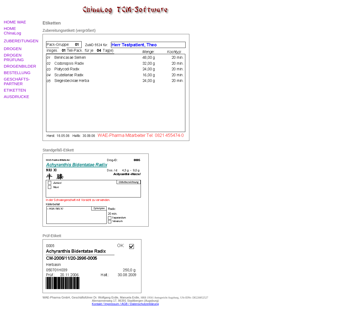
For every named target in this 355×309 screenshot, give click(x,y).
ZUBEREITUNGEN (21, 41)
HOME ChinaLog (12, 30)
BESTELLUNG (17, 72)
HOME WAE (15, 22)
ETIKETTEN (15, 90)
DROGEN (13, 48)
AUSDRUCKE (16, 96)
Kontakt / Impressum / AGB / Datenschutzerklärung (125, 303)
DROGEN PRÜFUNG (14, 57)
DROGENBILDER (20, 66)
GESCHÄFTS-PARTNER (17, 81)
